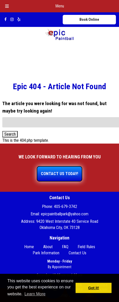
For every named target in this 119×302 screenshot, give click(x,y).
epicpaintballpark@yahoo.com (64, 214)
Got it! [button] (93, 288)
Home (29, 246)
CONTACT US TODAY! (59, 173)
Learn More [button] (34, 294)
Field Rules (86, 246)
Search (10, 134)
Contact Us (77, 252)
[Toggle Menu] (7, 6)
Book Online (89, 19)
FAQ (65, 246)
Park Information (46, 252)
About (48, 246)
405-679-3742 (65, 206)
